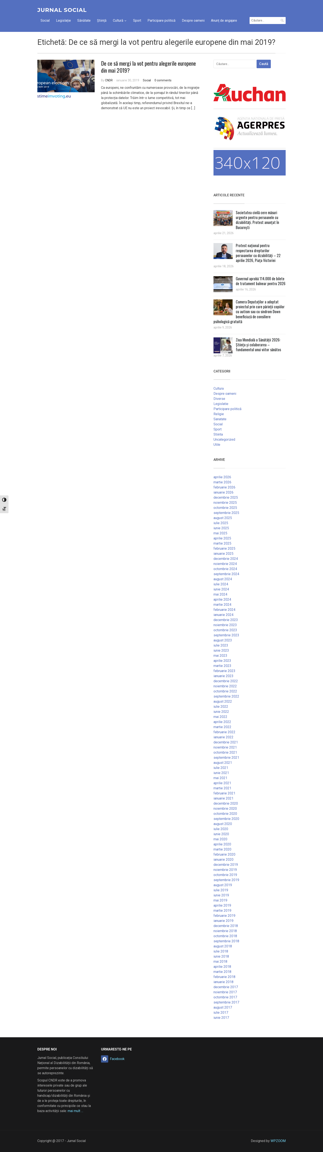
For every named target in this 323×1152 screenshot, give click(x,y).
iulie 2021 (220, 768)
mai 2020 (220, 839)
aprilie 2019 (222, 905)
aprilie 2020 (222, 844)
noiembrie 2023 (225, 625)
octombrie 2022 (225, 691)
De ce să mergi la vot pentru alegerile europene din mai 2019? (148, 67)
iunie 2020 (221, 834)
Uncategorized (224, 439)
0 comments (162, 80)
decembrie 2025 (225, 497)
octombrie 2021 (225, 752)
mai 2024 (220, 594)
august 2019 (222, 885)
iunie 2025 (221, 528)
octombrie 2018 (225, 936)
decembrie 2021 (225, 742)
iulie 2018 (220, 951)
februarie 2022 (224, 732)
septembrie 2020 (226, 819)
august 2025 (222, 518)
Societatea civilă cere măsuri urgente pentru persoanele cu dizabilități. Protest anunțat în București (257, 220)
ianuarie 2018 (223, 982)
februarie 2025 (224, 548)
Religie (218, 414)
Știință (102, 20)
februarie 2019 (224, 916)
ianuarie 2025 (223, 554)
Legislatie (220, 404)
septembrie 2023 (226, 635)
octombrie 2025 (225, 508)
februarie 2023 (224, 671)
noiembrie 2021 (225, 747)
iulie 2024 (220, 584)
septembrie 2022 (226, 696)
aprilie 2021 (222, 783)
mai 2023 (220, 656)
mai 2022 (220, 717)
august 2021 (222, 763)
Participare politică (161, 20)
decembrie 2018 (225, 926)
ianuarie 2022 (223, 737)
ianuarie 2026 (223, 492)
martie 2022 (222, 727)
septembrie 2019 (226, 880)
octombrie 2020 (225, 814)
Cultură (118, 20)
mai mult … (75, 1111)
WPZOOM (278, 1141)
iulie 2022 (220, 707)
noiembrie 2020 (225, 809)
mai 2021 (220, 778)
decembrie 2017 (225, 987)
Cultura (218, 388)
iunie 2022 (221, 712)
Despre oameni (193, 20)
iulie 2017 (220, 1012)
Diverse (219, 399)
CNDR (109, 80)
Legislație (63, 20)
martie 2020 (222, 849)
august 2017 (222, 1007)
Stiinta (218, 434)
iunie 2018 (221, 956)
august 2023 (222, 640)
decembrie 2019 (225, 865)
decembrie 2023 (225, 620)
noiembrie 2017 (225, 992)
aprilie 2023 (222, 661)
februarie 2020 (224, 854)
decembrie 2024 (225, 559)
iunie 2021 (221, 773)
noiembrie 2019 (225, 870)
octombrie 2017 (225, 997)
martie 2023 (222, 666)
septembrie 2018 (226, 941)
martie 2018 (222, 972)
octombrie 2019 (225, 875)
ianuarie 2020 (223, 860)
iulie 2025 (220, 523)
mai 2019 (220, 900)
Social (45, 20)
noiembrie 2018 (225, 931)
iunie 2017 (221, 1018)
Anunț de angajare (224, 20)
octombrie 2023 (225, 630)
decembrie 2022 (225, 681)
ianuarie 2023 (223, 676)
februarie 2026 (224, 487)
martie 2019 (222, 911)
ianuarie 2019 (223, 921)
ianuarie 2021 (223, 798)
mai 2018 (220, 962)
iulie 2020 (220, 829)
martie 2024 (222, 605)
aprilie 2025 (222, 538)
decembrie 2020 (225, 803)
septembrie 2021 (226, 758)
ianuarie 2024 (223, 615)
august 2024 (222, 579)
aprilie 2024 (222, 599)
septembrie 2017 (226, 1002)
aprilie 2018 (222, 967)
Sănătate (84, 20)
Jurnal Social (62, 10)
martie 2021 (222, 788)
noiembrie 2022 (225, 686)
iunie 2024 (221, 589)
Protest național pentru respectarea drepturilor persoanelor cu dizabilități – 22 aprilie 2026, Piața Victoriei (258, 253)
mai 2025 (220, 533)
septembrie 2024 (226, 574)
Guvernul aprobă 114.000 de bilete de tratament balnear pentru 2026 (260, 281)
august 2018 (222, 946)
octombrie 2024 (225, 569)
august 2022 (222, 701)
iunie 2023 (221, 650)
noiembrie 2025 (225, 503)
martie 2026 (222, 482)
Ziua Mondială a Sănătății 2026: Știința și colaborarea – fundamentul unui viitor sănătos (258, 344)
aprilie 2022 (222, 722)
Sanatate (219, 419)
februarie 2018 (224, 977)
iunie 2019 (221, 895)
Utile (216, 445)
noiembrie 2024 (225, 564)
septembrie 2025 (226, 513)
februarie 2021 (224, 793)
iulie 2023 (220, 645)
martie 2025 (222, 543)
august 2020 (222, 824)
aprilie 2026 (222, 477)
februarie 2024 (224, 610)
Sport (137, 20)
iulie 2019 (220, 890)
